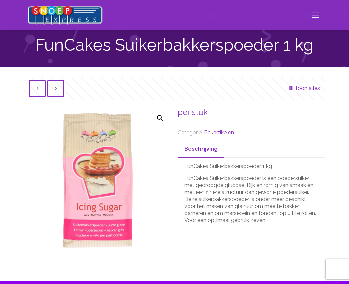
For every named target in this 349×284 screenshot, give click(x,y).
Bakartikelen (219, 132)
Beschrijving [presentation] (201, 149)
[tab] (201, 149)
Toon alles (303, 88)
